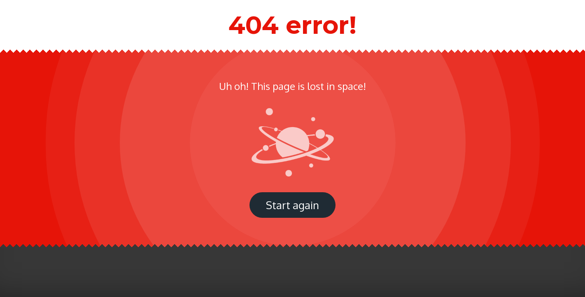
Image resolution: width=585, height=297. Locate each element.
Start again (292, 205)
